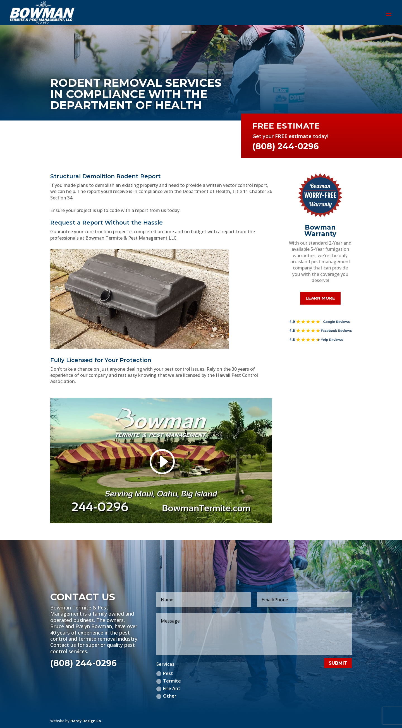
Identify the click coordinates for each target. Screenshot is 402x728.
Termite (168, 681)
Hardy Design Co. (86, 720)
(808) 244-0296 (83, 663)
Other (166, 696)
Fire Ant (168, 688)
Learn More (320, 298)
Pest (164, 673)
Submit (338, 663)
